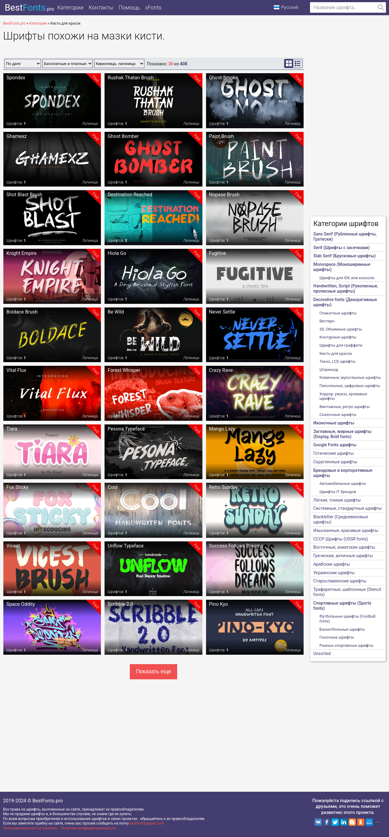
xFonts (156, 7)
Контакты (102, 7)
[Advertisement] (348, 120)
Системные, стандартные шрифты (347, 508)
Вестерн (326, 321)
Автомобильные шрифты (342, 483)
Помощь (131, 7)
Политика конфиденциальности (88, 828)
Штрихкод (328, 369)
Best (28, 7)
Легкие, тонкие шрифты (337, 500)
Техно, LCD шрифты (337, 361)
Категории (71, 7)
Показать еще (153, 671)
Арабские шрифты (331, 564)
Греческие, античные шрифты (343, 555)
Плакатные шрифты (337, 313)
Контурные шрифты (337, 337)
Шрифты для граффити (340, 345)
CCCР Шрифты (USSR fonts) (340, 539)
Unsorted (322, 653)
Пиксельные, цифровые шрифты (349, 385)
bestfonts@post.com (147, 823)
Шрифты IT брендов (337, 491)
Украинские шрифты (334, 572)
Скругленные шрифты (335, 461)
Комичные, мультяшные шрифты (350, 377)
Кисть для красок (335, 353)
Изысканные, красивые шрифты (345, 530)
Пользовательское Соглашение (30, 828)
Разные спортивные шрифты (346, 645)
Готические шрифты (333, 453)
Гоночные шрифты (336, 637)
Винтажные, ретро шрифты (344, 406)
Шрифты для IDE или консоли (346, 278)
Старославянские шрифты (339, 580)
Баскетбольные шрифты (342, 629)
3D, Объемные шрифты (340, 329)
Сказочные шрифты (337, 414)
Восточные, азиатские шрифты (344, 547)
